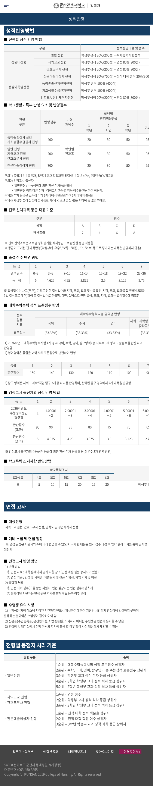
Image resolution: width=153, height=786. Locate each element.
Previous (3, 751)
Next (147, 751)
